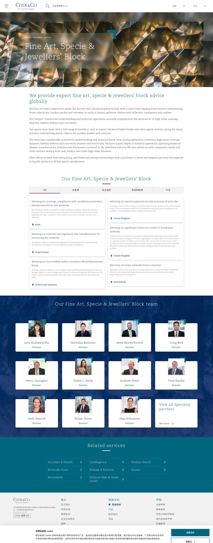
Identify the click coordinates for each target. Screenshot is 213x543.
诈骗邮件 (160, 523)
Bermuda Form (58, 469)
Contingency (98, 462)
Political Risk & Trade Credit (104, 479)
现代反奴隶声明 (164, 518)
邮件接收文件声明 (165, 533)
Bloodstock (55, 477)
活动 (111, 519)
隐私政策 (160, 509)
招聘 (63, 523)
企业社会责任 (68, 518)
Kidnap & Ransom (102, 469)
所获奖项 (65, 509)
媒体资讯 (65, 528)
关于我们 (65, 504)
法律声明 (160, 504)
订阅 (111, 509)
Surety (135, 469)
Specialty (47, 37)
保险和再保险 (37, 37)
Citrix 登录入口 (22, 515)
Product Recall (141, 462)
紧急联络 (116, 504)
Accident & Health (60, 462)
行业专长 (28, 37)
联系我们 (113, 514)
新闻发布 (65, 514)
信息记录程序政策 (165, 514)
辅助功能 (160, 528)
